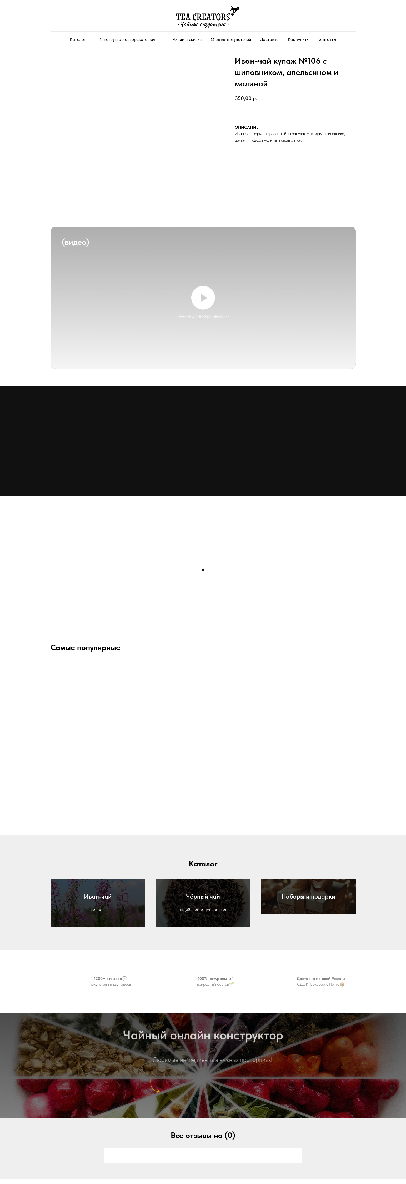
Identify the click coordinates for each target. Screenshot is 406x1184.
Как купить (298, 39)
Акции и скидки (187, 39)
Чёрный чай (203, 896)
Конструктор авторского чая (127, 39)
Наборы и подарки (308, 896)
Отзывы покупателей (231, 39)
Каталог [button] (78, 39)
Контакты (327, 39)
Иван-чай (98, 896)
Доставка (269, 39)
